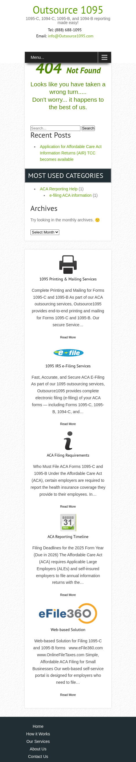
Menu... (37, 57)
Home (38, 726)
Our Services (38, 741)
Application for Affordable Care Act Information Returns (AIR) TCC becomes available (71, 153)
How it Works (38, 734)
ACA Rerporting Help (59, 189)
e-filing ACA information (70, 195)
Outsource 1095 (68, 10)
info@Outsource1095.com (70, 36)
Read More (68, 337)
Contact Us (38, 756)
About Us (38, 749)
